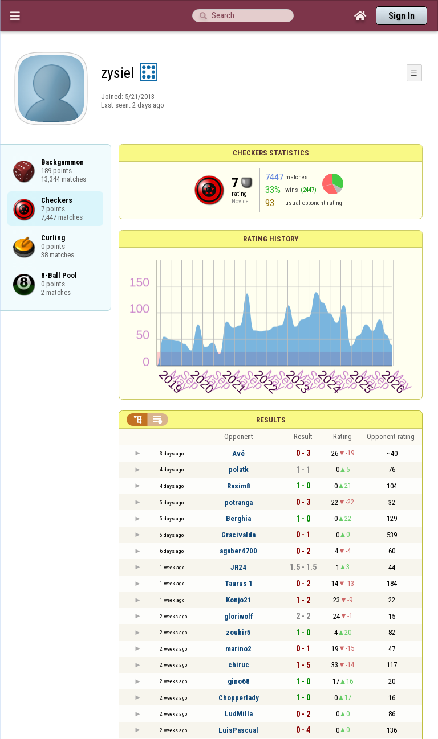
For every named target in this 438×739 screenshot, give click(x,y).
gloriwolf (238, 616)
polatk (239, 469)
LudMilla (239, 713)
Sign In (401, 15)
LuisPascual (238, 730)
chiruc (238, 664)
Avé (238, 453)
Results (271, 420)
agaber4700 (238, 551)
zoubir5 (238, 632)
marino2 (238, 648)
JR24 (238, 567)
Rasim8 (238, 486)
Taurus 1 (239, 583)
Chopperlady (238, 697)
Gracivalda (238, 535)
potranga (239, 502)
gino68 (239, 681)
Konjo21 (239, 600)
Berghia (238, 518)
